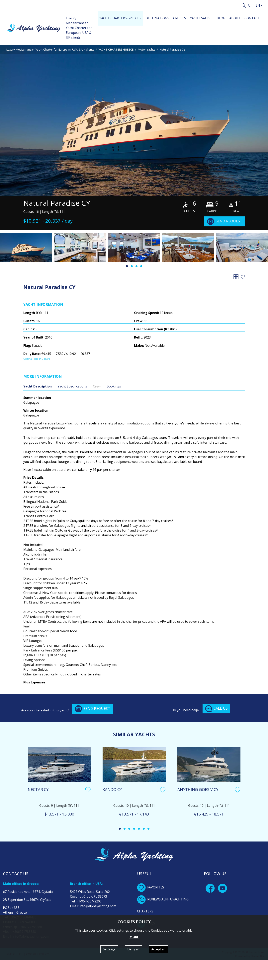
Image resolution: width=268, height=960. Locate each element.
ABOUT (234, 18)
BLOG (221, 18)
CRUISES (179, 18)
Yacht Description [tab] (37, 386)
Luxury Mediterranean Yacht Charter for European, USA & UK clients (79, 28)
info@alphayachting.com (97, 906)
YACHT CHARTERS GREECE (116, 49)
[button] (250, 5)
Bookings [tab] (114, 386)
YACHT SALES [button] (200, 18)
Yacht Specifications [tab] (72, 386)
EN (258, 5)
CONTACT (252, 18)
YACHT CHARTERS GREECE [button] (119, 18)
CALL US (216, 708)
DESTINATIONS (157, 18)
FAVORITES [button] (150, 887)
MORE (134, 937)
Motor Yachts (146, 49)
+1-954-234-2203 (89, 901)
